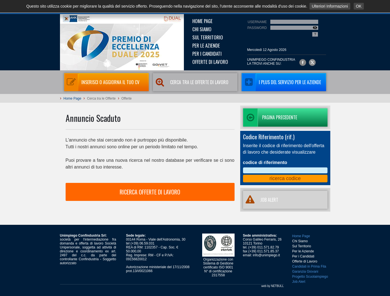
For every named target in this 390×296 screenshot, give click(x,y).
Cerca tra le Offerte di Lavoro (190, 82)
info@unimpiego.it (266, 255)
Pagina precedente (270, 117)
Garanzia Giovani (305, 271)
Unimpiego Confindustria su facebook (302, 62)
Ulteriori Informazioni (330, 6)
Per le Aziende (206, 45)
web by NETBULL (272, 286)
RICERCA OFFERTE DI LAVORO (150, 192)
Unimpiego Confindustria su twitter (312, 62)
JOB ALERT (260, 200)
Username (257, 22)
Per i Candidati (207, 53)
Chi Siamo (201, 29)
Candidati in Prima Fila (309, 266)
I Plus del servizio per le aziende (281, 82)
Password (257, 28)
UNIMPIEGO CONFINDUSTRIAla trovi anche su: (271, 62)
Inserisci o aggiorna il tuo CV (101, 82)
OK (359, 6)
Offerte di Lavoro (210, 61)
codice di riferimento (265, 162)
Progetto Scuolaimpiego (310, 277)
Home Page (202, 20)
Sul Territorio (207, 37)
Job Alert (299, 282)
